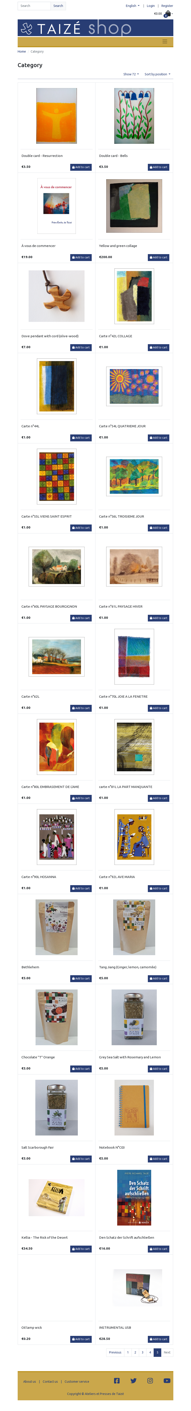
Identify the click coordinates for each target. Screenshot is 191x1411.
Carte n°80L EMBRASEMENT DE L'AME (50, 787)
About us (29, 1381)
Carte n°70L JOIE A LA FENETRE (123, 696)
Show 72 (129, 74)
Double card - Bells (113, 156)
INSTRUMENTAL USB (115, 1327)
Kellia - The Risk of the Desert (44, 1237)
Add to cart (81, 167)
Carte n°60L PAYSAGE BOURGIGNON (49, 606)
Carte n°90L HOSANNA (38, 877)
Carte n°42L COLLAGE (115, 336)
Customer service (77, 1381)
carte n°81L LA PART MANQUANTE (125, 787)
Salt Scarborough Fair (37, 1147)
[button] (163, 14)
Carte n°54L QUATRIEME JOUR (122, 426)
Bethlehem (30, 967)
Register (167, 6)
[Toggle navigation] (165, 41)
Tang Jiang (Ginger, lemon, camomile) (127, 967)
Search (58, 6)
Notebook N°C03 (112, 1147)
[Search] (34, 6)
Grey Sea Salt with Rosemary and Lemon (130, 1057)
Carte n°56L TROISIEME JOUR (121, 516)
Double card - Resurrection (42, 156)
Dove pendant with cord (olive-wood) (50, 336)
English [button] (131, 6)
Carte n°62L (30, 696)
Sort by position (156, 74)
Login (151, 6)
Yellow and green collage (118, 246)
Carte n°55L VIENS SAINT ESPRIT (46, 516)
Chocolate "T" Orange (38, 1057)
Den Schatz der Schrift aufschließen (126, 1237)
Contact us (50, 1381)
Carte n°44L (30, 426)
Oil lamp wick (31, 1327)
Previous (115, 1352)
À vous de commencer (38, 246)
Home (22, 51)
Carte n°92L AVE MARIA (117, 877)
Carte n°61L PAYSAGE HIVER (120, 606)
